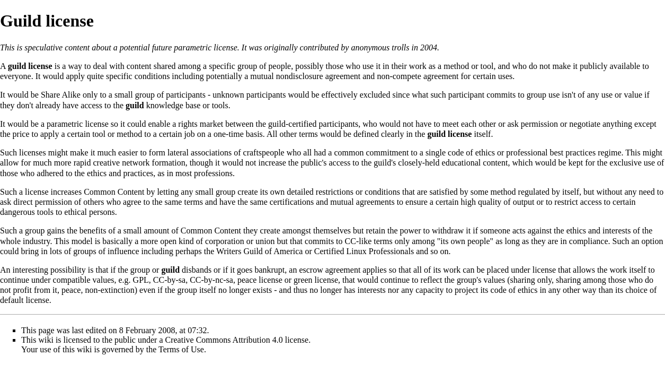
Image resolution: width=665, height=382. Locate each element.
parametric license (205, 47)
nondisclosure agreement (318, 76)
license (544, 269)
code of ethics (471, 152)
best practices (573, 152)
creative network (121, 162)
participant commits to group (497, 94)
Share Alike (61, 94)
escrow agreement (329, 269)
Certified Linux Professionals (364, 251)
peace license (259, 279)
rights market (200, 123)
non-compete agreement (417, 76)
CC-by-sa (169, 279)
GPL (141, 279)
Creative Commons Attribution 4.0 (224, 339)
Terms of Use (181, 349)
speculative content (57, 47)
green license (316, 279)
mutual (261, 76)
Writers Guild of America (259, 251)
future (162, 47)
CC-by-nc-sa (211, 279)
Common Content (114, 191)
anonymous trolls (380, 47)
